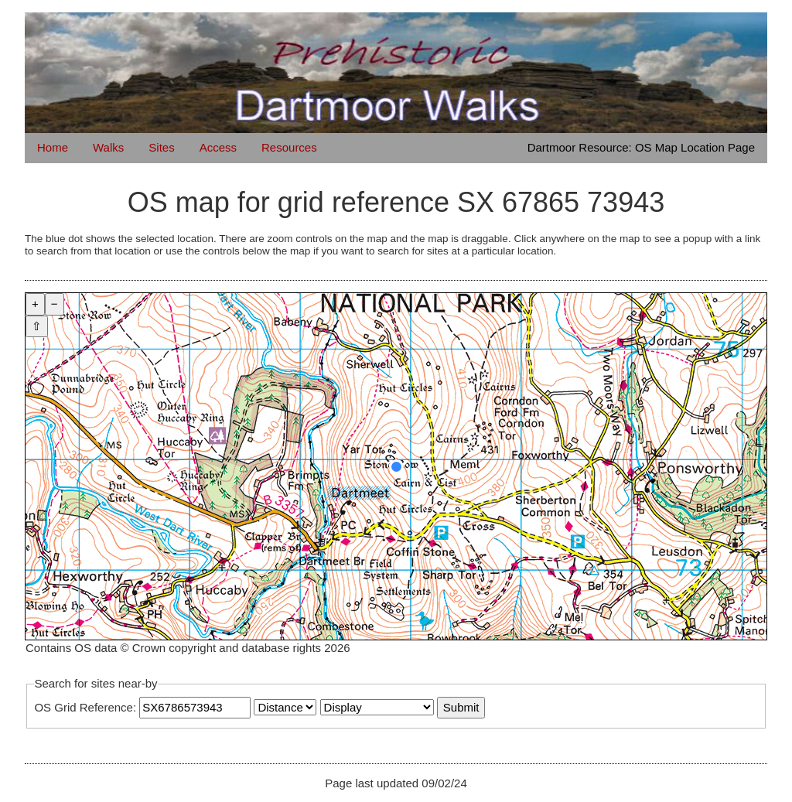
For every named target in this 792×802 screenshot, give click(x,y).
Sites (161, 147)
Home (52, 147)
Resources (289, 147)
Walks (108, 147)
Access (218, 147)
